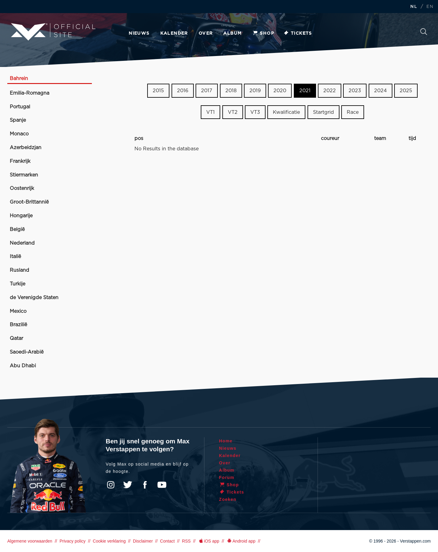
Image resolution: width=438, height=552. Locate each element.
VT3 (255, 112)
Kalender (174, 33)
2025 (406, 90)
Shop (263, 33)
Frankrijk (20, 161)
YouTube (162, 485)
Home (226, 440)
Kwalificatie (286, 112)
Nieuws (139, 33)
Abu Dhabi (23, 365)
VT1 (210, 112)
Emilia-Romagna (29, 93)
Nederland (22, 243)
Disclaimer (143, 541)
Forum (227, 477)
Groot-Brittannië (29, 202)
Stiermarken (24, 175)
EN (429, 7)
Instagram (111, 485)
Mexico (18, 311)
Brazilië (18, 324)
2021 (305, 90)
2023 (355, 90)
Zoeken (423, 31)
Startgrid (323, 112)
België (17, 229)
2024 (380, 90)
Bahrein (19, 78)
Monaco (19, 133)
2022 (329, 90)
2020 (279, 90)
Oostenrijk (22, 188)
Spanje (18, 120)
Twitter (128, 485)
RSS (186, 541)
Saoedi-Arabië (26, 352)
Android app (241, 541)
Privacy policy (73, 541)
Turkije (17, 283)
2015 (158, 90)
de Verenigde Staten (34, 297)
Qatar (16, 338)
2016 (182, 90)
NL (413, 7)
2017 (206, 90)
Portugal (20, 106)
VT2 (233, 112)
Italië (15, 256)
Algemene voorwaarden (29, 541)
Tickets (297, 33)
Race (353, 112)
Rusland (19, 270)
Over (206, 33)
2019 (255, 90)
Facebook (145, 485)
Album (232, 33)
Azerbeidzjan (25, 147)
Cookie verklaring (109, 541)
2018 (231, 90)
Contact (167, 541)
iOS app (208, 541)
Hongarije (21, 215)
